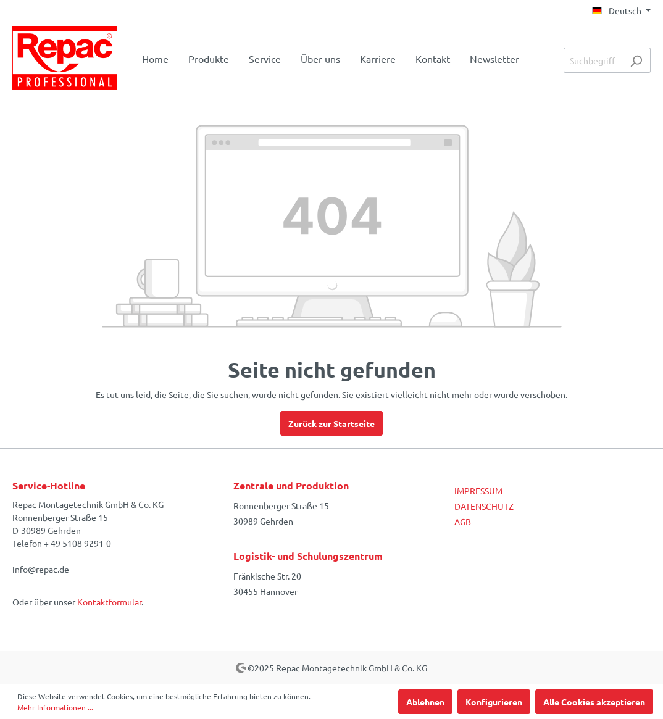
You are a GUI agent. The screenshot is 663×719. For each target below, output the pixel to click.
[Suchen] (636, 60)
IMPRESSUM (478, 490)
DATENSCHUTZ (484, 506)
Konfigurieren (493, 701)
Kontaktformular (109, 601)
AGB (462, 521)
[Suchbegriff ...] (593, 60)
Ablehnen (425, 701)
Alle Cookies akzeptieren (594, 701)
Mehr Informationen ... (55, 707)
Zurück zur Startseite (331, 423)
